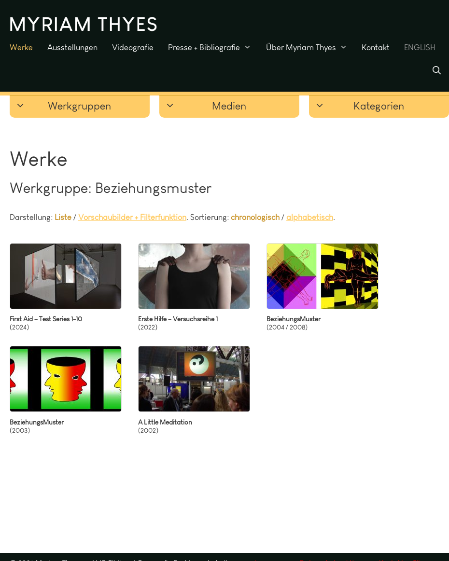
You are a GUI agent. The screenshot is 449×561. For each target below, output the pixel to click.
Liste (63, 217)
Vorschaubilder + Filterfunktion (132, 217)
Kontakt (376, 47)
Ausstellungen (72, 47)
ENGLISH (419, 47)
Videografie (133, 47)
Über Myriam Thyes (310, 47)
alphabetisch (309, 217)
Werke (21, 47)
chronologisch (255, 217)
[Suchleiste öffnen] (436, 70)
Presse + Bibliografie (213, 47)
